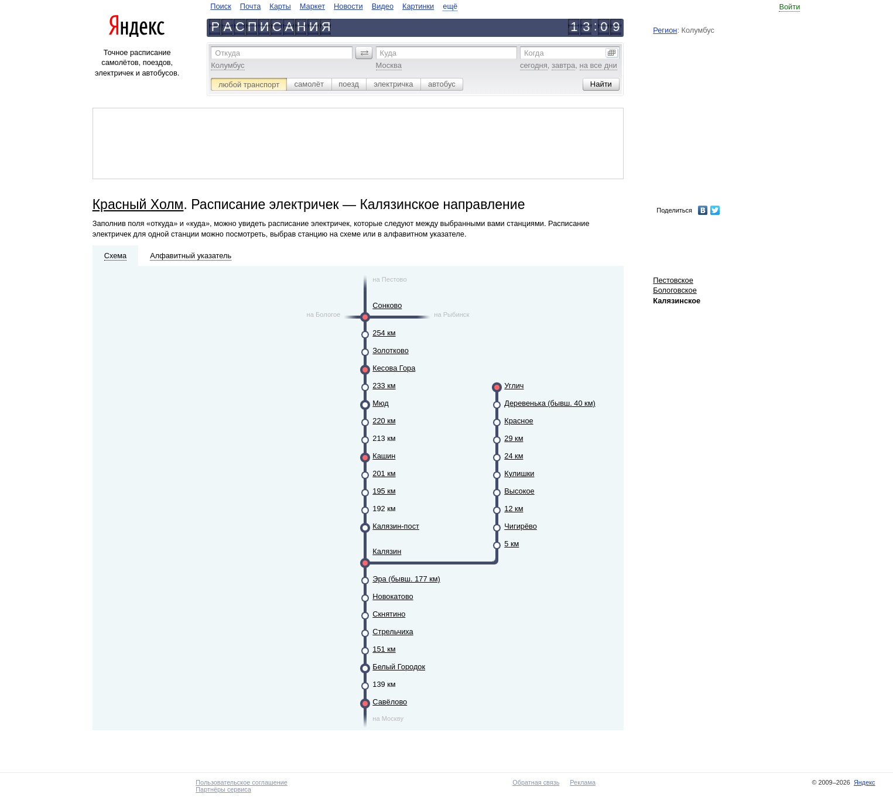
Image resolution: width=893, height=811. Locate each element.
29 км (513, 438)
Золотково (390, 350)
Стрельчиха (392, 631)
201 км (383, 473)
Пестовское (673, 280)
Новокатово (392, 596)
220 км (383, 420)
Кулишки (519, 473)
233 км (383, 385)
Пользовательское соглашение (242, 782)
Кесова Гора (393, 368)
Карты (279, 6)
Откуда (227, 53)
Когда (534, 53)
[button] (364, 52)
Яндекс (864, 782)
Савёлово (389, 701)
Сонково (387, 305)
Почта (250, 6)
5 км (511, 543)
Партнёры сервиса (223, 789)
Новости (348, 6)
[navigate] (333, 6)
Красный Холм (138, 204)
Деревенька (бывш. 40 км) (550, 403)
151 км (383, 649)
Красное (518, 420)
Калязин (386, 551)
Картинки (418, 6)
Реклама (583, 782)
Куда (388, 53)
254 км (383, 332)
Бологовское (675, 290)
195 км (383, 491)
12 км (513, 508)
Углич (514, 385)
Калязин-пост (395, 526)
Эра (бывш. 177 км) (406, 578)
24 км (513, 455)
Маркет (312, 6)
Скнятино (388, 614)
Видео (383, 6)
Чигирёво (520, 526)
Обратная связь (535, 782)
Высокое (519, 491)
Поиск (220, 6)
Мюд (380, 403)
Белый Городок (398, 666)
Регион (665, 30)
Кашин (383, 455)
